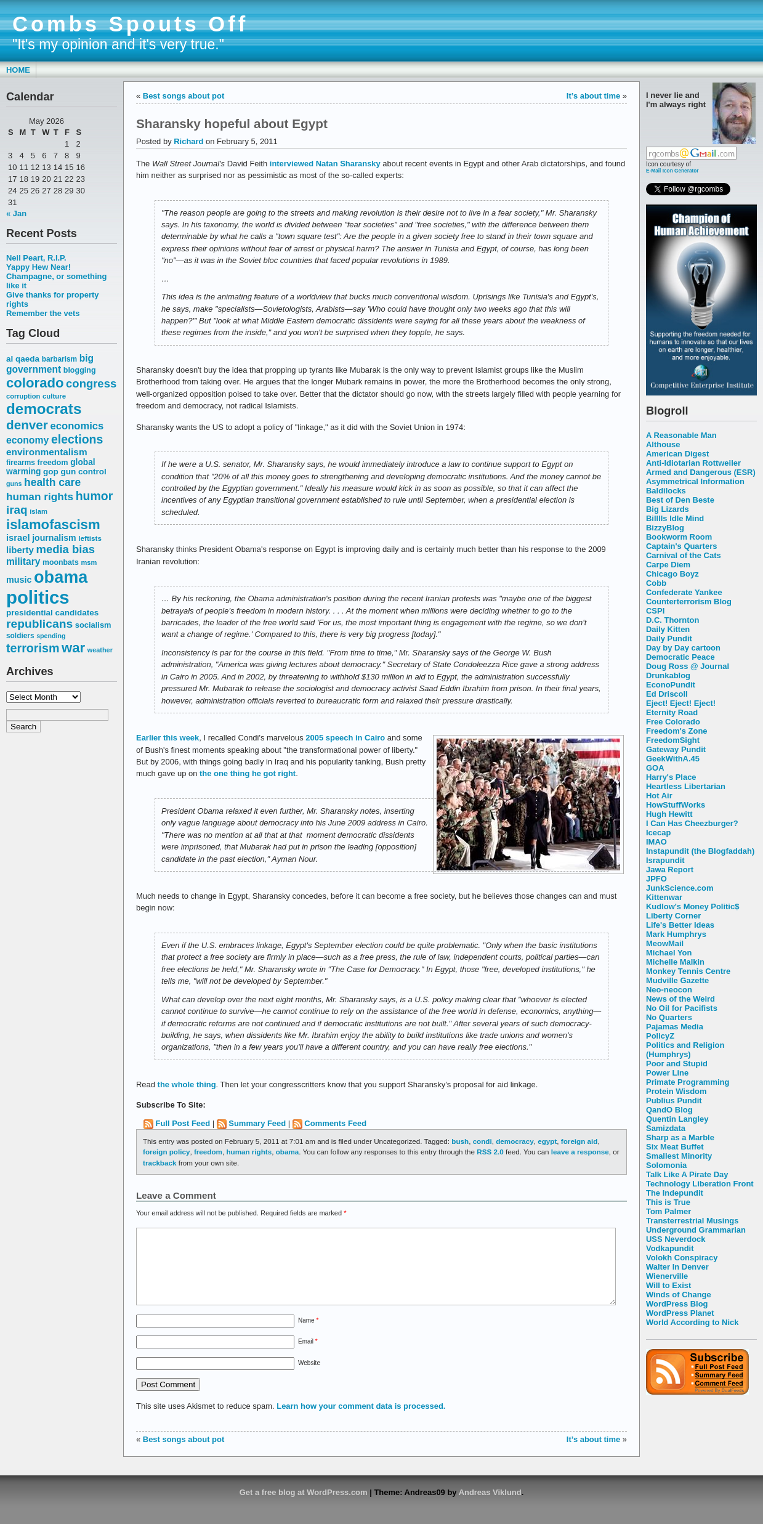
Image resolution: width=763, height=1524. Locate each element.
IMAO (656, 841)
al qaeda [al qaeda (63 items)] (22, 358)
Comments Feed (335, 1123)
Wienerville (667, 1276)
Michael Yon (669, 952)
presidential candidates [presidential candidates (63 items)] (52, 612)
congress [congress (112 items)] (91, 383)
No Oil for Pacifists (681, 1008)
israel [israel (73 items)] (18, 538)
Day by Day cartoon (683, 647)
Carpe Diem (668, 564)
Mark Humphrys (676, 934)
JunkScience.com (679, 888)
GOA (655, 767)
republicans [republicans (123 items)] (39, 623)
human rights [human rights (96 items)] (39, 496)
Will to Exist (668, 1285)
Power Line (667, 1072)
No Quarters (669, 1017)
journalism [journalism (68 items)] (54, 538)
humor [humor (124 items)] (94, 496)
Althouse (663, 444)
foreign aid (579, 1141)
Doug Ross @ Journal (687, 666)
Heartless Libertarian (685, 786)
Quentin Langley (677, 1119)
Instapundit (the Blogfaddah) (700, 851)
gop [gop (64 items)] (51, 471)
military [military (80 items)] (23, 561)
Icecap (658, 832)
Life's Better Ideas (680, 925)
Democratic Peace (680, 657)
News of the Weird (680, 998)
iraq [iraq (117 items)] (17, 509)
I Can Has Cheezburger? (692, 823)
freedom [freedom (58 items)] (52, 462)
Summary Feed (257, 1123)
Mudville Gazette (677, 980)
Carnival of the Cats (683, 555)
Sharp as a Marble (680, 1137)
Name (308, 1335)
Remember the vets (43, 313)
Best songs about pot (183, 95)
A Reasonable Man (681, 435)
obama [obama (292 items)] (60, 576)
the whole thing (187, 1084)
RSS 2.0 (490, 1152)
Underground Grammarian (696, 1229)
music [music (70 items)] (18, 580)
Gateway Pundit (676, 749)
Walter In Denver (677, 1266)
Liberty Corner (673, 915)
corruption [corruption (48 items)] (23, 396)
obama (287, 1152)
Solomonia (666, 1165)
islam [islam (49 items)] (38, 511)
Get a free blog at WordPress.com (304, 1507)
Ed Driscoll (667, 694)
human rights (249, 1152)
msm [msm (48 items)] (89, 562)
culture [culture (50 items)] (54, 396)
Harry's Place (671, 777)
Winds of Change (678, 1294)
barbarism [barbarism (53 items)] (59, 359)
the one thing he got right (248, 773)
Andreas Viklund (490, 1507)
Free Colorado (673, 721)
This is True (668, 1202)
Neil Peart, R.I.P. (36, 257)
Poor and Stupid (677, 1063)
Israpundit (665, 860)
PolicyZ (660, 1035)
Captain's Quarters (681, 546)
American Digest (677, 453)
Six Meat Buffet (675, 1146)
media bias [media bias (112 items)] (65, 549)
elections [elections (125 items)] (77, 439)
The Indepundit (674, 1193)
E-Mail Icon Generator (672, 171)
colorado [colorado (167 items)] (35, 383)
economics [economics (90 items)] (77, 426)
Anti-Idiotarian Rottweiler (693, 463)
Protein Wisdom (676, 1091)
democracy (515, 1141)
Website (309, 1377)
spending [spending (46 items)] (50, 635)
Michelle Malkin (675, 962)
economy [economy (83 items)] (27, 440)
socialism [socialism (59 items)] (93, 625)
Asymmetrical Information (695, 481)
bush (460, 1141)
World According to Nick (692, 1322)
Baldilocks (666, 490)
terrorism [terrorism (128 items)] (32, 648)
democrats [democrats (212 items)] (43, 408)
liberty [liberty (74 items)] (20, 550)
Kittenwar (664, 897)
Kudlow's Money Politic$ (692, 906)
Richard (188, 141)
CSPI (655, 610)
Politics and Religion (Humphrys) (685, 1049)
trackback (159, 1163)
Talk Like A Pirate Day (687, 1174)
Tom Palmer (668, 1211)
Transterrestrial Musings (692, 1220)
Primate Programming (687, 1082)
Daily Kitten (668, 629)
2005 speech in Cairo (345, 737)
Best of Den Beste (680, 500)
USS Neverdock (675, 1239)
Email (308, 1356)
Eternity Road (672, 712)
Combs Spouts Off (130, 24)
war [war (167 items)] (73, 647)
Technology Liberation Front (700, 1183)
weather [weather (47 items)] (100, 650)
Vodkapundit (669, 1248)
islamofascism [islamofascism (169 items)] (53, 524)
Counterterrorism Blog (689, 601)
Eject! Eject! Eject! (681, 703)
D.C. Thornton (672, 620)
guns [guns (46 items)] (14, 483)
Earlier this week (167, 737)
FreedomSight (673, 740)
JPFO (656, 878)
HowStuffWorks (675, 804)
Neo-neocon (669, 989)
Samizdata (665, 1128)
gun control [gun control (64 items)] (83, 471)
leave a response (580, 1152)
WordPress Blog (677, 1303)
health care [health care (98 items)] (52, 482)
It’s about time (593, 95)
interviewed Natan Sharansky (325, 163)
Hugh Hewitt (669, 814)
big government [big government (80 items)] (50, 364)
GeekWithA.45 (673, 758)
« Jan (16, 213)
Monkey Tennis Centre (688, 971)
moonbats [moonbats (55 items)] (60, 562)
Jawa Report (669, 869)
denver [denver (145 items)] (27, 425)
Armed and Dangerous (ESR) (701, 472)
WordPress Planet (680, 1313)
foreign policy (166, 1152)
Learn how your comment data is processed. (361, 1420)
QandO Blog (669, 1109)
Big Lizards (667, 509)
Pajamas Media (674, 1026)
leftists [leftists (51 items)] (90, 538)
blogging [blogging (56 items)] (79, 370)
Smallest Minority (679, 1156)
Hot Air (659, 795)
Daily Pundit (669, 638)
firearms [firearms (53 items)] (20, 462)
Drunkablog (668, 675)
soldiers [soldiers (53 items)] (20, 635)
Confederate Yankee (684, 592)
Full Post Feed (183, 1123)
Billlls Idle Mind (675, 518)
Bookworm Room (679, 536)
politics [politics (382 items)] (38, 597)
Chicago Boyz (672, 573)
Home (18, 70)
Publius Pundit (674, 1100)
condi (482, 1141)
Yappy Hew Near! (38, 267)
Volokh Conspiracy (681, 1257)
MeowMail (665, 943)
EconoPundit (670, 684)
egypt (547, 1141)
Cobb (656, 583)
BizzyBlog (665, 527)
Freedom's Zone (677, 731)
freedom (208, 1152)
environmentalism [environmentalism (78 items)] (46, 452)
